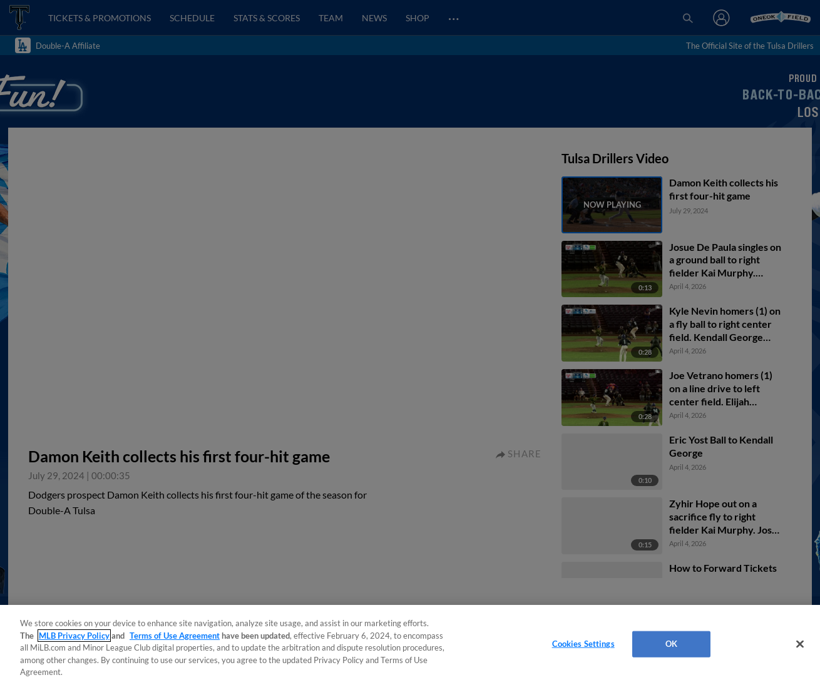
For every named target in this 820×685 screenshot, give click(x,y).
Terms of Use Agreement (175, 636)
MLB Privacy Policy (74, 636)
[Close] (800, 644)
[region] (410, 645)
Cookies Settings (583, 644)
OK (671, 644)
